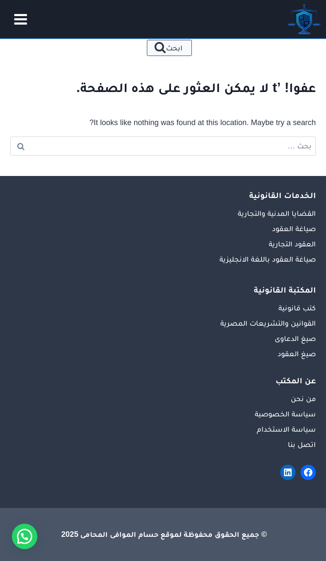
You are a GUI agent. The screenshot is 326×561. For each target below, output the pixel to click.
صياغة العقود (294, 228)
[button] (24, 536)
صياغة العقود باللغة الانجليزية (267, 259)
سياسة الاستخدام (286, 429)
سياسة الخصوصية (285, 414)
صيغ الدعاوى (295, 338)
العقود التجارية (292, 244)
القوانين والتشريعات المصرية (268, 323)
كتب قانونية (297, 308)
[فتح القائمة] (17, 19)
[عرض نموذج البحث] (169, 48)
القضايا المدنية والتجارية (277, 213)
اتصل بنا (302, 444)
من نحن (303, 398)
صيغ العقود (297, 353)
